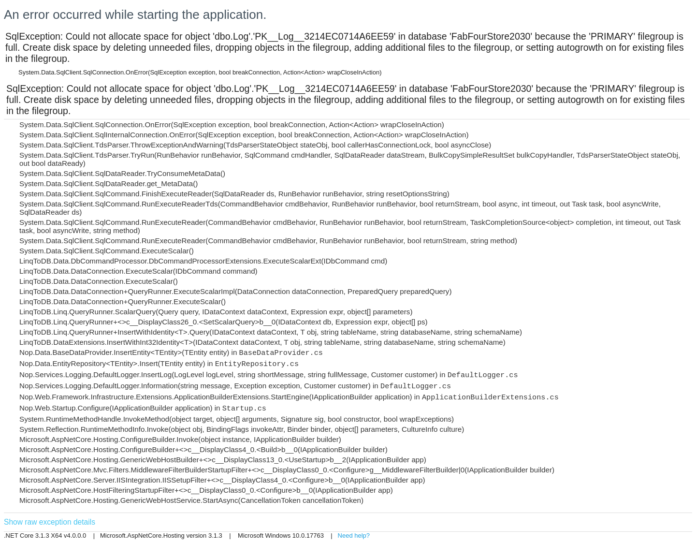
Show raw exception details (49, 522)
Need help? (354, 535)
